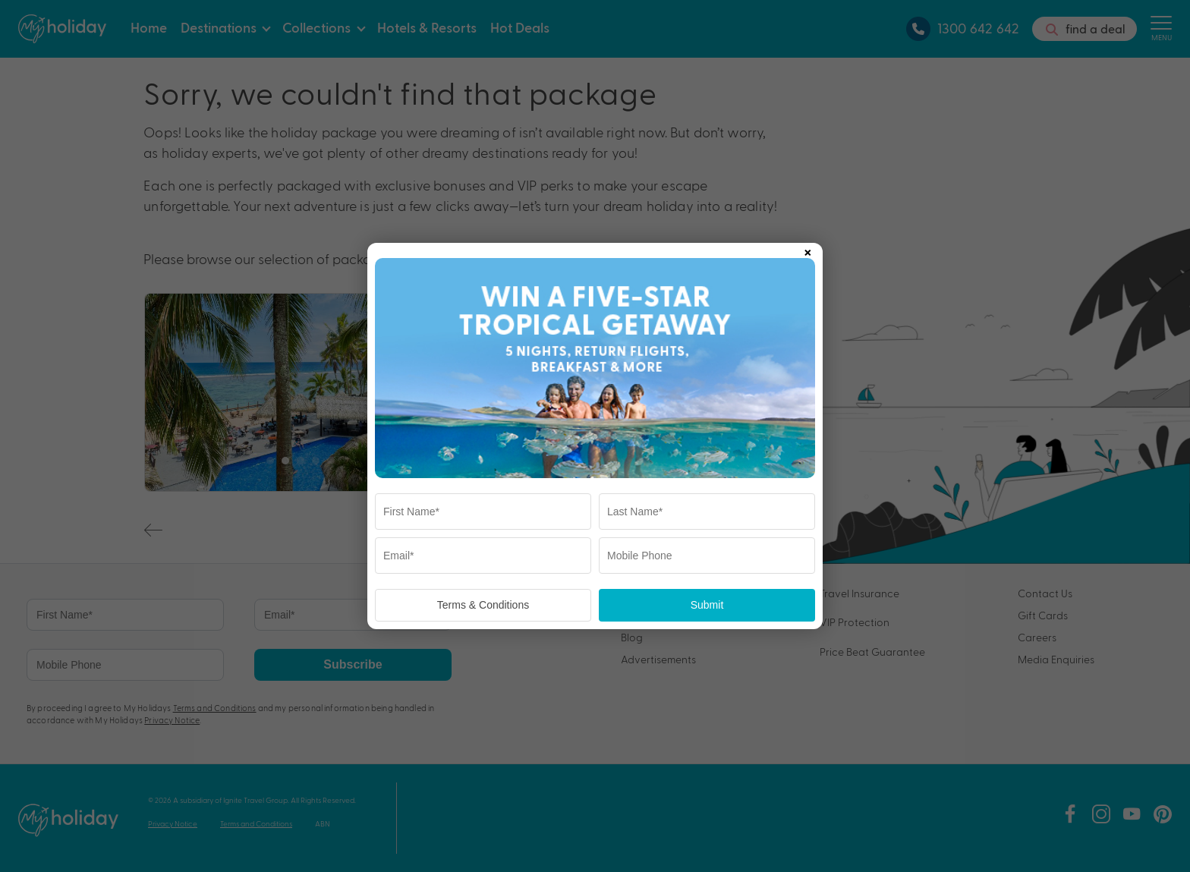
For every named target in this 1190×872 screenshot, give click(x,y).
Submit (707, 605)
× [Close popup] (807, 250)
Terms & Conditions (483, 605)
